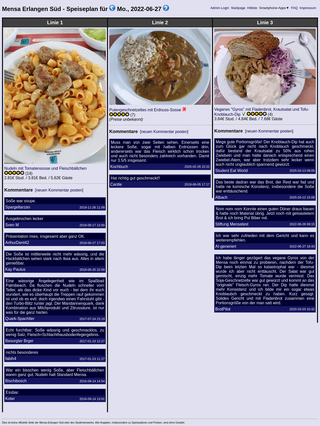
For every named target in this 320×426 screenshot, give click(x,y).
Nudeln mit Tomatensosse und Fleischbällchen (45, 168)
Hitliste (252, 8)
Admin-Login (220, 8)
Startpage (238, 8)
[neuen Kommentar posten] (59, 190)
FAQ (294, 8)
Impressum (308, 8)
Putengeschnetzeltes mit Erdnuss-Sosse (145, 110)
